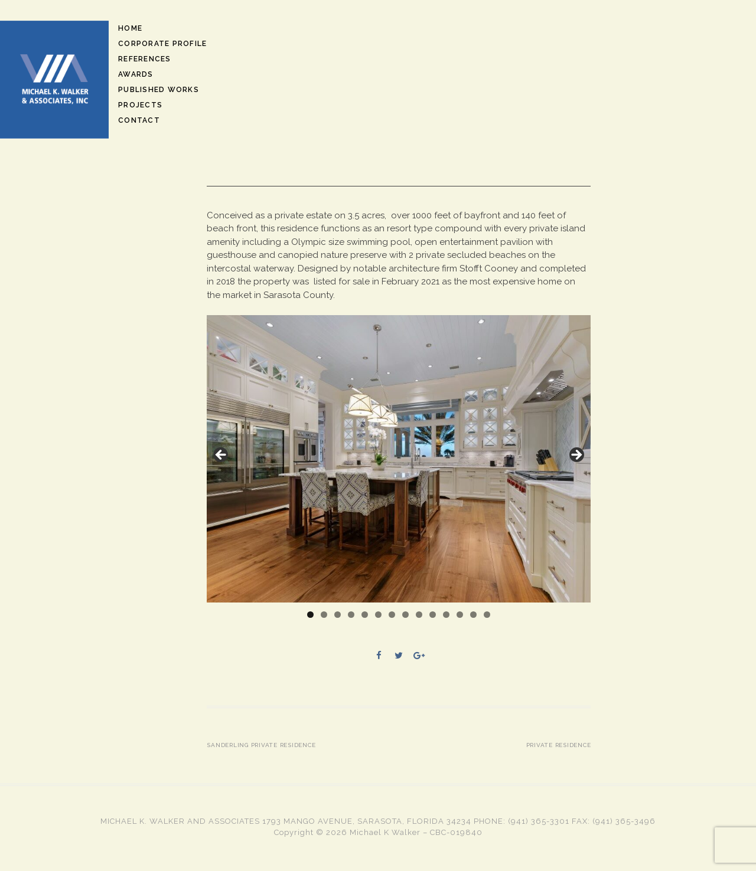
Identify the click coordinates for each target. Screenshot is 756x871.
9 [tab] (419, 614)
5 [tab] (364, 614)
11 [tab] (446, 614)
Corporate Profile (162, 44)
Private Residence (558, 745)
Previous (221, 455)
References (144, 59)
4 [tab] (351, 614)
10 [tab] (432, 614)
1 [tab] (310, 614)
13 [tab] (473, 614)
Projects (140, 105)
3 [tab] (337, 614)
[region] (399, 459)
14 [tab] (487, 614)
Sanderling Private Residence (261, 745)
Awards (136, 74)
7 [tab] (392, 614)
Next (576, 455)
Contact (139, 120)
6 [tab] (378, 614)
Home (130, 28)
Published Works (158, 90)
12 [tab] (460, 614)
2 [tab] (324, 614)
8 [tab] (405, 614)
